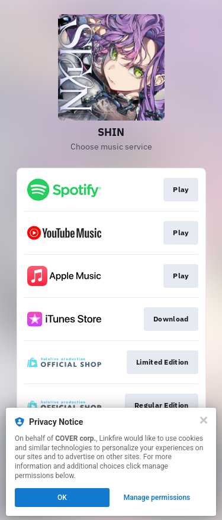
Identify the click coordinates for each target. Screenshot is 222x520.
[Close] (203, 420)
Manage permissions (157, 497)
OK (62, 497)
